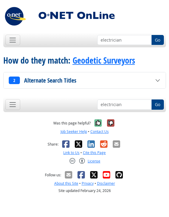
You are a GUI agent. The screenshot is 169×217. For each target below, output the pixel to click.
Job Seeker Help (74, 131)
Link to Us (71, 152)
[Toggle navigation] (12, 40)
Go (157, 40)
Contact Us (99, 131)
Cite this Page (94, 152)
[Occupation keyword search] (124, 40)
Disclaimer (106, 183)
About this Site (66, 183)
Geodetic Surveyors (104, 60)
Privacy (88, 183)
